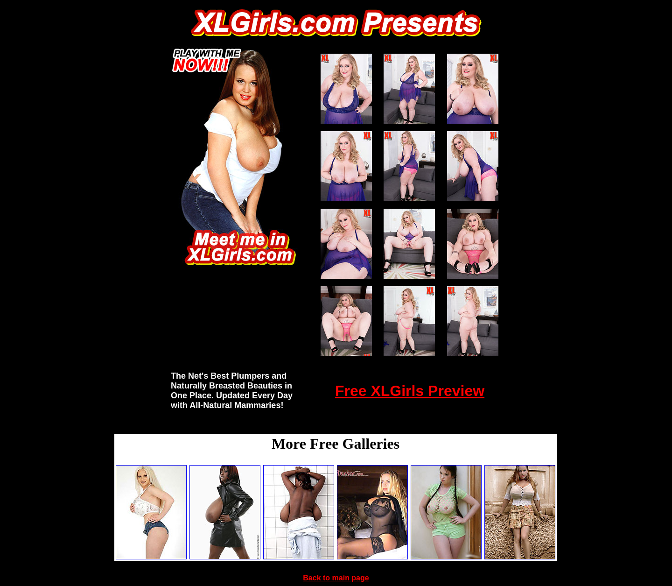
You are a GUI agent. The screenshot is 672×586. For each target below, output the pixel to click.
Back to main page (336, 578)
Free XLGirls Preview (409, 390)
